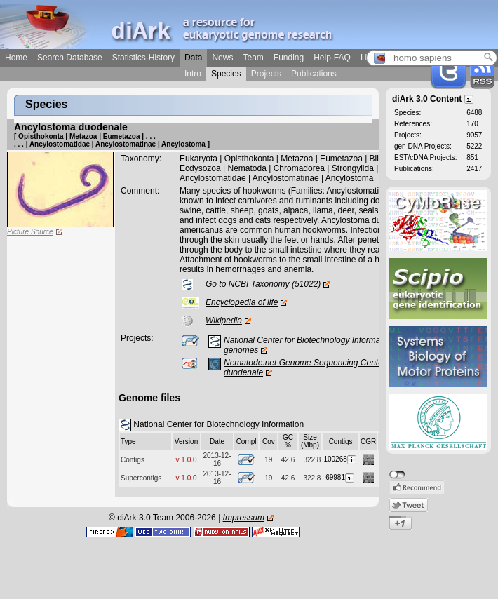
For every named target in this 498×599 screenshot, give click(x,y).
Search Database (69, 57)
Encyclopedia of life (242, 302)
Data (193, 57)
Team (253, 57)
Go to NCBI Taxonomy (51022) (263, 284)
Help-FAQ (332, 57)
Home (16, 57)
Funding (289, 57)
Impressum (243, 518)
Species (226, 74)
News (222, 57)
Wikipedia (224, 320)
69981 (340, 477)
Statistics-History (143, 57)
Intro (192, 74)
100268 (340, 459)
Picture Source (30, 232)
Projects (266, 74)
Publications (314, 74)
